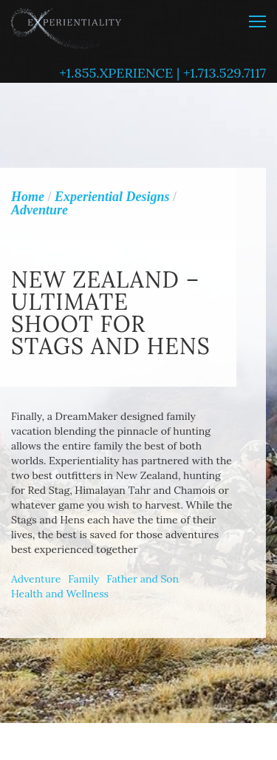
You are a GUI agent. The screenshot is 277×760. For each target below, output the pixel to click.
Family (83, 579)
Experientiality (66, 26)
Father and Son (142, 579)
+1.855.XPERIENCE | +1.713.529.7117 (162, 72)
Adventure (36, 579)
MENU (257, 21)
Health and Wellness (60, 593)
